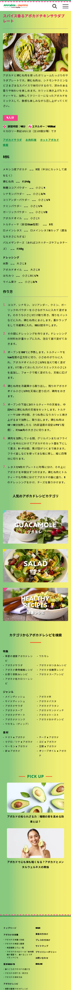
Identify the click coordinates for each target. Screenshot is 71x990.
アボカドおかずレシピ (51, 720)
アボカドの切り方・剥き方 (16, 973)
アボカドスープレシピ (51, 675)
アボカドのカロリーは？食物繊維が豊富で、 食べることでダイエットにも (20, 955)
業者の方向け (42, 934)
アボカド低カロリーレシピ (19, 681)
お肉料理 (31, 140)
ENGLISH (39, 964)
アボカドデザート (15, 715)
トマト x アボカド (15, 737)
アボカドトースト (49, 715)
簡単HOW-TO (9, 964)
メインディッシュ (15, 697)
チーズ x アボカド (49, 737)
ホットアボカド (49, 140)
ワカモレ (44, 656)
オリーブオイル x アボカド (53, 753)
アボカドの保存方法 (13, 977)
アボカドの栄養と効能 (14, 940)
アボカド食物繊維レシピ (19, 670)
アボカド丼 (45, 697)
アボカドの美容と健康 (14, 944)
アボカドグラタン (49, 706)
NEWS (38, 928)
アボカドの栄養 (10, 935)
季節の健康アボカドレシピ (19, 658)
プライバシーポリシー (46, 952)
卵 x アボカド (12, 751)
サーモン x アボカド (16, 747)
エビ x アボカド (48, 742)
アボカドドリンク (15, 720)
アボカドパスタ (47, 701)
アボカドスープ (13, 711)
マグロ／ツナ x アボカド (19, 742)
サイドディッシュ (15, 701)
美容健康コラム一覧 (15, 948)
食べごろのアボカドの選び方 (17, 969)
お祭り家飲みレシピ (16, 675)
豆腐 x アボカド (48, 747)
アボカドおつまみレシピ (53, 665)
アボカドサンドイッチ (51, 711)
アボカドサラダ (12, 140)
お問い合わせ (42, 958)
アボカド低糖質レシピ (51, 670)
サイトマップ (42, 946)
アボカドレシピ (10, 984)
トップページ (9, 928)
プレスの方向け (43, 940)
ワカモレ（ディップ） (17, 724)
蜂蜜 (5, 145)
